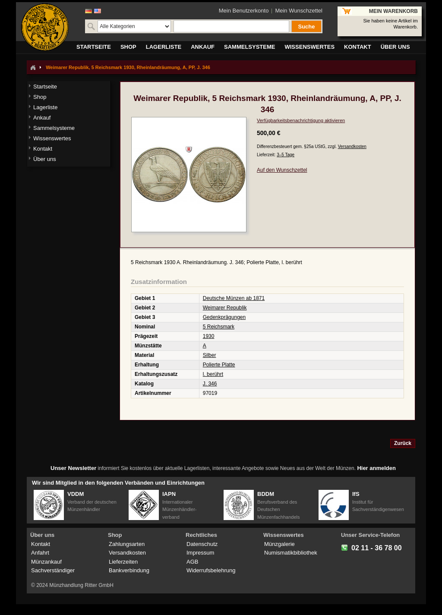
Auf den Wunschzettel (282, 170)
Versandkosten (352, 146)
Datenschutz (202, 544)
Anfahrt (40, 552)
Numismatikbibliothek (290, 552)
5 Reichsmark (218, 327)
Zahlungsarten (127, 544)
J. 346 (210, 384)
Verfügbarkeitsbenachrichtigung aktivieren (301, 120)
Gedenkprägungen (224, 317)
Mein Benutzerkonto (244, 10)
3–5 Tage (285, 154)
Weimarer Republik (225, 308)
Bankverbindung (129, 570)
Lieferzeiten (123, 561)
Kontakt (40, 544)
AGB (192, 561)
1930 (209, 336)
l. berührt (213, 374)
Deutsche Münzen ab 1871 (234, 298)
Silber (209, 355)
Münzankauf (46, 561)
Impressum (200, 552)
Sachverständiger (53, 570)
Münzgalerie (279, 544)
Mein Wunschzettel (298, 10)
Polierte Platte (219, 365)
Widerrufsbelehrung (210, 570)
